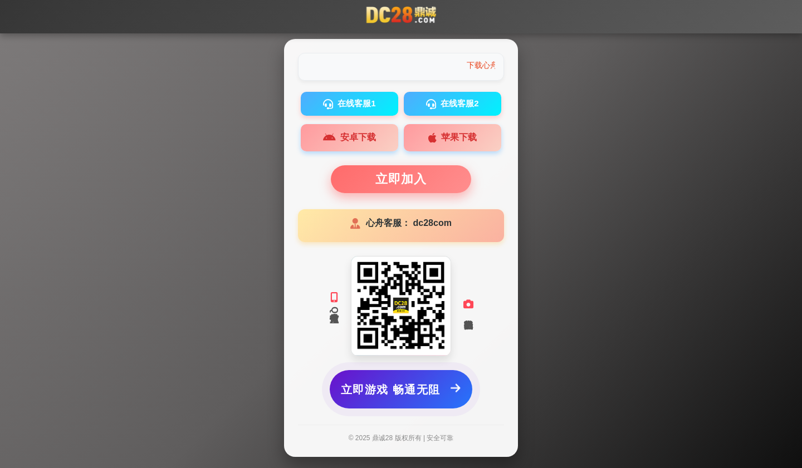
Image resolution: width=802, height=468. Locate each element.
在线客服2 (452, 103)
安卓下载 (349, 138)
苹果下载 (452, 138)
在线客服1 (349, 103)
